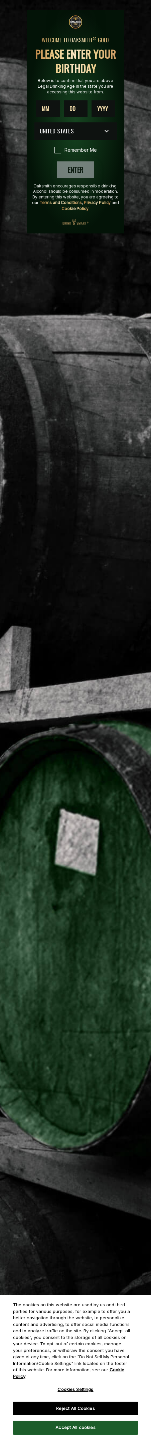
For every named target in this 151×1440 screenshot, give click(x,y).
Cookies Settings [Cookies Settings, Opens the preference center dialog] (75, 1389)
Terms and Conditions (60, 202)
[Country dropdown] (75, 131)
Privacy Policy (97, 202)
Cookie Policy (74, 208)
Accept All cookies (75, 1427)
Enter (75, 170)
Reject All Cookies (75, 1408)
